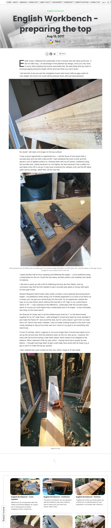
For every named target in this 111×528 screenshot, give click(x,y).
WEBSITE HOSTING (82, 2)
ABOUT (15, 2)
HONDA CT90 (95, 2)
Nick (58, 41)
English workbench (55, 11)
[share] (62, 54)
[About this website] (47, 54)
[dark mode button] (108, 2)
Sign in (104, 2)
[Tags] (54, 54)
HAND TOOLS (44, 2)
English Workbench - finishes (88, 497)
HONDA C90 (33, 2)
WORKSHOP (68, 2)
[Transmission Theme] (51, 54)
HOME (9, 2)
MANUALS (23, 2)
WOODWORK (56, 2)
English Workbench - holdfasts (57, 497)
